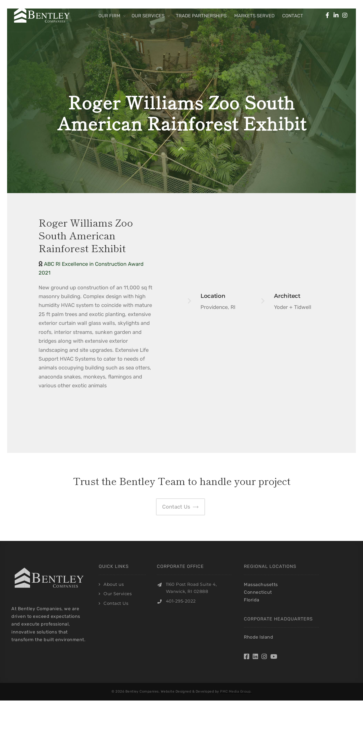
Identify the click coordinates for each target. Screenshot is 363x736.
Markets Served (254, 15)
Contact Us (116, 603)
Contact (292, 15)
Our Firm (109, 15)
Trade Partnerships (201, 15)
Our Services (148, 15)
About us (114, 584)
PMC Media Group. (236, 691)
